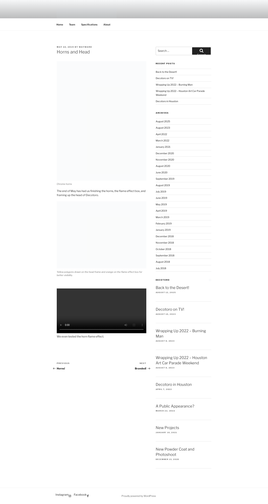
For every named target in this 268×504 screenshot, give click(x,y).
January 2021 (163, 146)
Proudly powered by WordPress (139, 495)
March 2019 (162, 217)
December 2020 (165, 153)
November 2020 (165, 159)
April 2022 (161, 134)
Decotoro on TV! (164, 78)
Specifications (89, 24)
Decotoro (163, 280)
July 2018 (161, 268)
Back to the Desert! (166, 71)
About (106, 24)
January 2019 (163, 229)
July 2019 (161, 191)
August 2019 (163, 185)
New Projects (167, 427)
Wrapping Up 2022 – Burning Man (174, 84)
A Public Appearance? (175, 406)
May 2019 (161, 204)
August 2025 (163, 121)
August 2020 (163, 165)
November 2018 (165, 242)
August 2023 (163, 127)
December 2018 (165, 236)
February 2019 (164, 223)
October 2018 (163, 249)
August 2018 (163, 261)
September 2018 (165, 255)
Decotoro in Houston (167, 101)
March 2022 (162, 140)
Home (59, 24)
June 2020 (162, 172)
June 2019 (161, 197)
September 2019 (165, 178)
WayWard (85, 47)
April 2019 (161, 210)
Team (72, 24)
